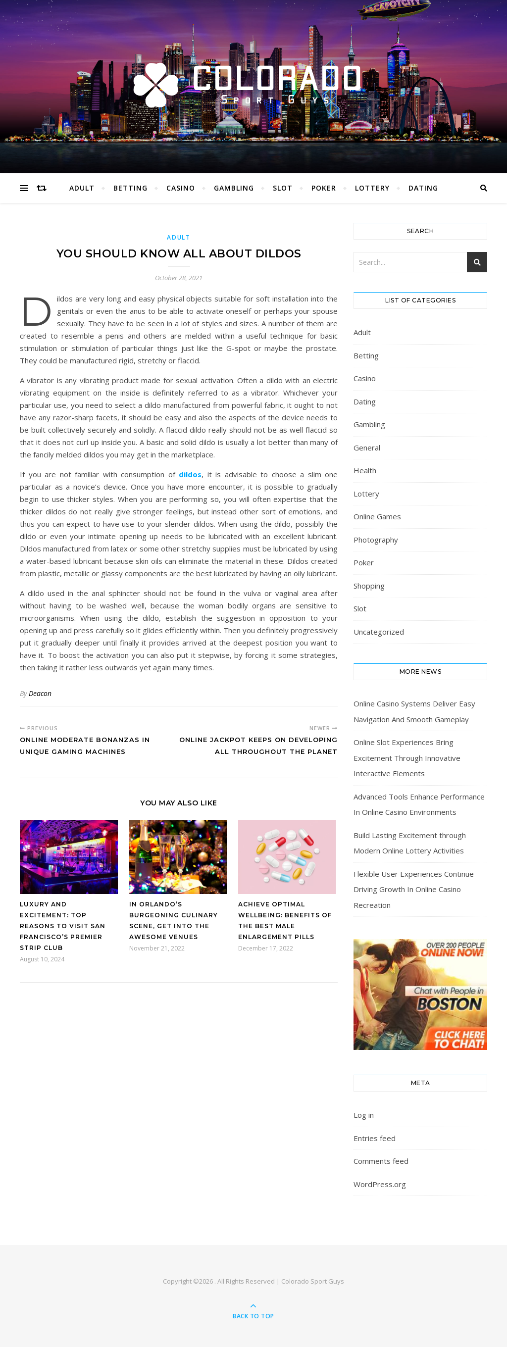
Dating (423, 188)
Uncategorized (379, 632)
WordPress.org (380, 1184)
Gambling (234, 188)
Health (365, 470)
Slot (283, 188)
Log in (364, 1115)
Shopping (369, 586)
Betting (130, 188)
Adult (82, 188)
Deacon (40, 693)
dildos (190, 474)
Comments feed (381, 1161)
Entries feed (375, 1138)
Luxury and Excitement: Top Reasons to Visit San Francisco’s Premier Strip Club (62, 925)
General (367, 447)
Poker (323, 188)
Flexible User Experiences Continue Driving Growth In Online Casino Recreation (414, 889)
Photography (376, 540)
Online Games (377, 516)
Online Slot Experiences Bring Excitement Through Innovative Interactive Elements (407, 757)
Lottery (372, 188)
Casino (180, 188)
